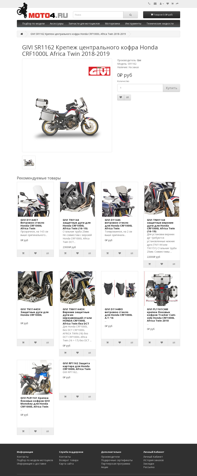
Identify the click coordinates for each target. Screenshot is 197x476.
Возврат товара (68, 460)
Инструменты (133, 23)
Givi (139, 60)
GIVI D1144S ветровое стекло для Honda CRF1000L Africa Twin (118, 224)
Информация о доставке (31, 463)
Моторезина (112, 23)
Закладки (148, 463)
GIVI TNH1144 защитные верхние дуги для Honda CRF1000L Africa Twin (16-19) (161, 225)
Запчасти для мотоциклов (84, 23)
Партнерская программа (115, 463)
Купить (171, 88)
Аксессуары (56, 23)
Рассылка (148, 467)
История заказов (153, 460)
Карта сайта (66, 463)
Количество (123, 81)
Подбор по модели (33, 23)
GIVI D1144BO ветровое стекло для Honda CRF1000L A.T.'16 (118, 313)
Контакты (22, 456)
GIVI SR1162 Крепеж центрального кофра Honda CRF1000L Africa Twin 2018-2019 (78, 34)
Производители (110, 456)
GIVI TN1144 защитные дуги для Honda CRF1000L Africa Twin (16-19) (77, 224)
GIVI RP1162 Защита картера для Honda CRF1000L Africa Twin (77, 366)
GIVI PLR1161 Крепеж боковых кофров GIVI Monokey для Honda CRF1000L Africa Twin (35, 402)
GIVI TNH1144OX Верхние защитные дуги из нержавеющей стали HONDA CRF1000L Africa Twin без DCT (77, 316)
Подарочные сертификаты (117, 460)
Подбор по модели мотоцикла (35, 460)
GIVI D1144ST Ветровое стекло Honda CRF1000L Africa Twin (32, 224)
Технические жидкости (160, 23)
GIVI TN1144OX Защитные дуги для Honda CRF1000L (34, 312)
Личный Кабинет (153, 456)
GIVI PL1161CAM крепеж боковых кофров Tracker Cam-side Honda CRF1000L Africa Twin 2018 (161, 314)
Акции (104, 467)
